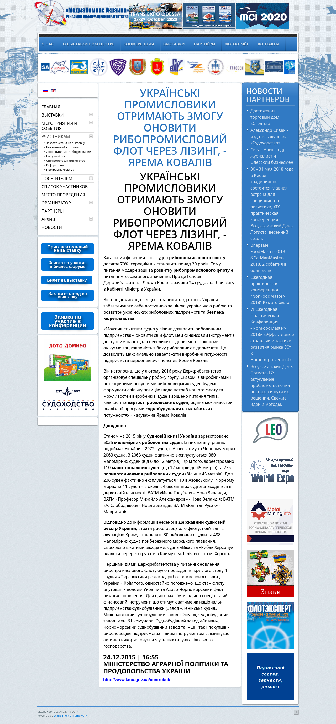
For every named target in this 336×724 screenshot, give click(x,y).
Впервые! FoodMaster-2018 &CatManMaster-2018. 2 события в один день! (268, 257)
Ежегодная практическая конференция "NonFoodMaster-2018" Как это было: (270, 289)
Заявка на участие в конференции (67, 321)
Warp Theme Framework (70, 715)
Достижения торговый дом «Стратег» (264, 117)
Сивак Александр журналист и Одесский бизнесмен (271, 156)
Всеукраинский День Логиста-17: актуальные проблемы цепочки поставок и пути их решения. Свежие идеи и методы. (271, 385)
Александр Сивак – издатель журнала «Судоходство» (269, 136)
